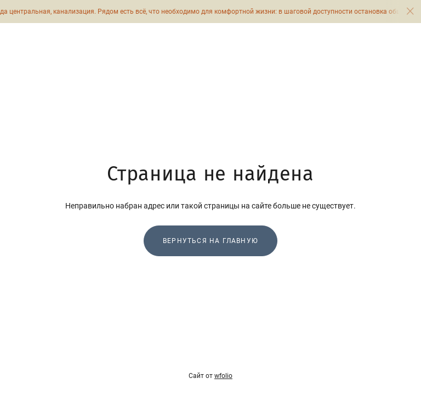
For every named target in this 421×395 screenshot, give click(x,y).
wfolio (223, 376)
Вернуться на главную (210, 241)
